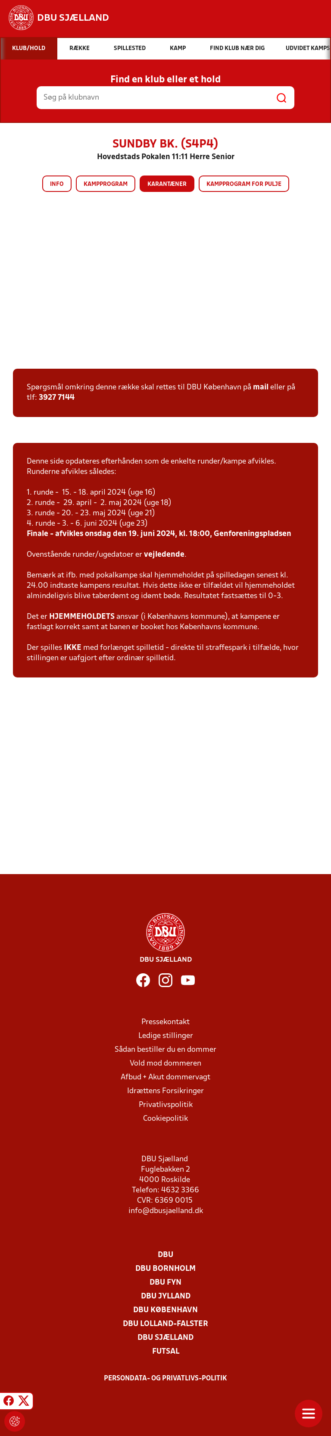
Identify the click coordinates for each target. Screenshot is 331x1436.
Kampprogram (106, 184)
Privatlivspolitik (166, 1105)
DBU (165, 1255)
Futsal (165, 1351)
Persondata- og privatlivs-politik (165, 1379)
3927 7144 (57, 397)
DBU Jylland (165, 1296)
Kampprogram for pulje (243, 184)
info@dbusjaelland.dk (165, 1211)
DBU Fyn (165, 1282)
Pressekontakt (165, 1022)
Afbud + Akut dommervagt (165, 1077)
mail (261, 387)
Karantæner (167, 184)
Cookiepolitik (165, 1118)
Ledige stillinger (165, 1036)
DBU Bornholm (165, 1269)
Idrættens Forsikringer (165, 1091)
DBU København (165, 1310)
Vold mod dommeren (165, 1063)
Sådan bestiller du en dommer (165, 1049)
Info (57, 184)
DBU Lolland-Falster (165, 1324)
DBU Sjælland (165, 1338)
